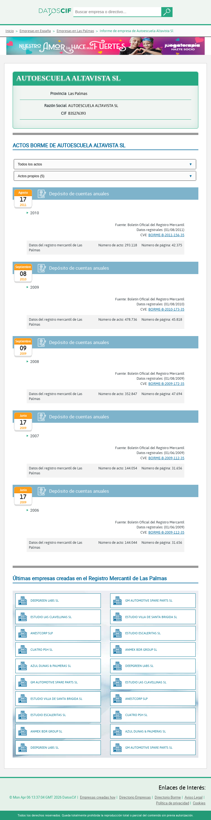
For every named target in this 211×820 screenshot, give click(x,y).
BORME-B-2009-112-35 (166, 458)
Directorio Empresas (135, 797)
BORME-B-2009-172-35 (166, 383)
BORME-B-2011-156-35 (166, 235)
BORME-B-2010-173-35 (166, 309)
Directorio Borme (168, 797)
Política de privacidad (172, 803)
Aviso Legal (193, 797)
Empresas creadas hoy (97, 797)
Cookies (199, 803)
